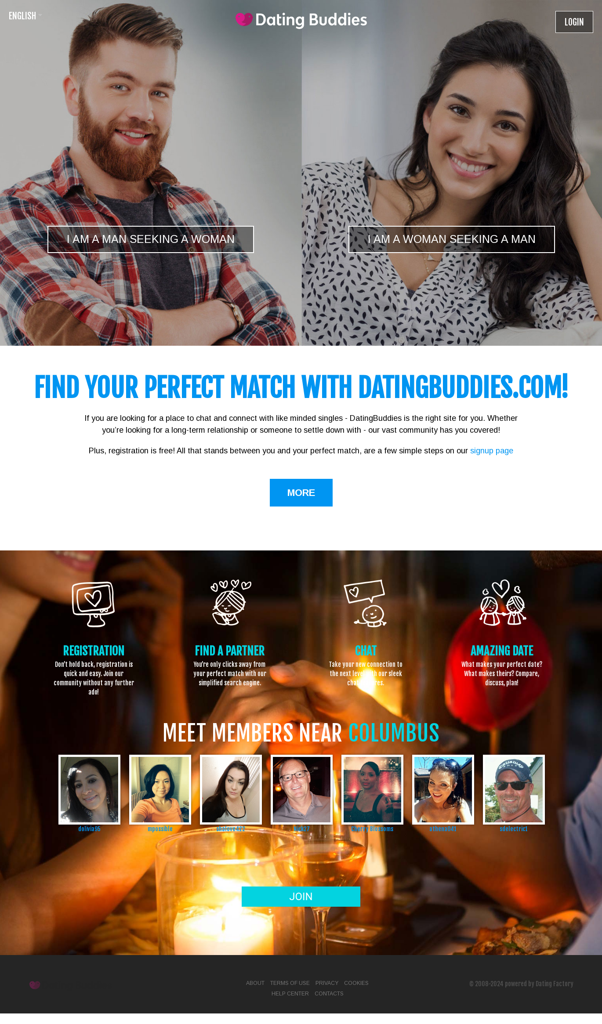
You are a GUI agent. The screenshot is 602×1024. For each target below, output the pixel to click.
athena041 (443, 828)
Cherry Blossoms (372, 828)
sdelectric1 (514, 828)
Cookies (356, 983)
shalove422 (230, 828)
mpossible (160, 828)
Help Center (290, 994)
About (255, 983)
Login (574, 22)
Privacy (327, 983)
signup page (491, 450)
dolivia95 (89, 828)
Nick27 (302, 828)
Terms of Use (290, 983)
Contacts (329, 994)
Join (300, 896)
